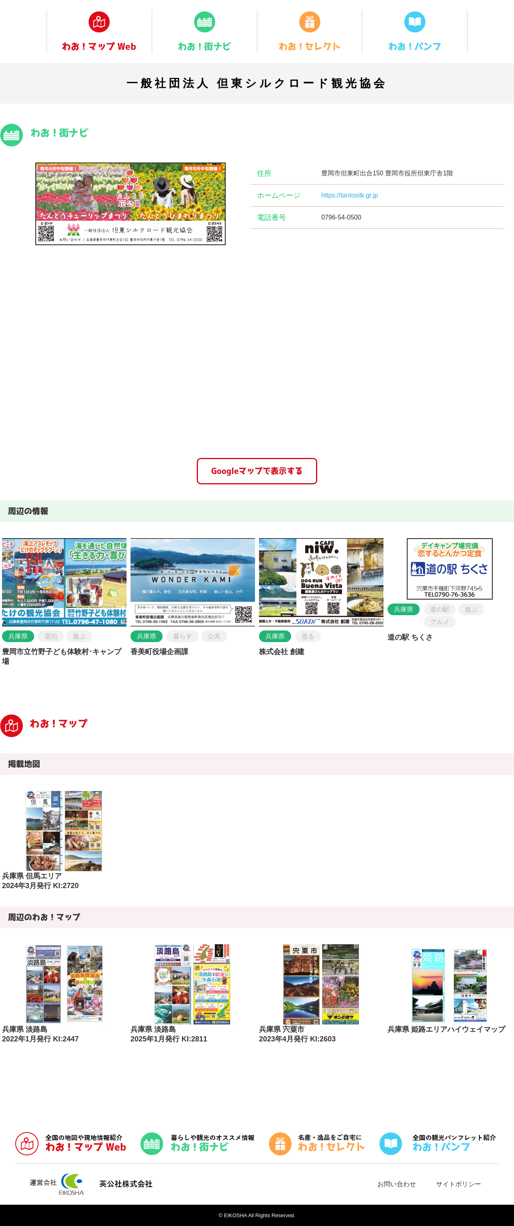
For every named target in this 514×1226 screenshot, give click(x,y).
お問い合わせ (396, 1184)
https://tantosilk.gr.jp (349, 195)
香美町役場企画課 (159, 652)
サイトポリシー (458, 1184)
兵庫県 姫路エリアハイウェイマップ (446, 1029)
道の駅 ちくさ (410, 637)
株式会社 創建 (281, 652)
